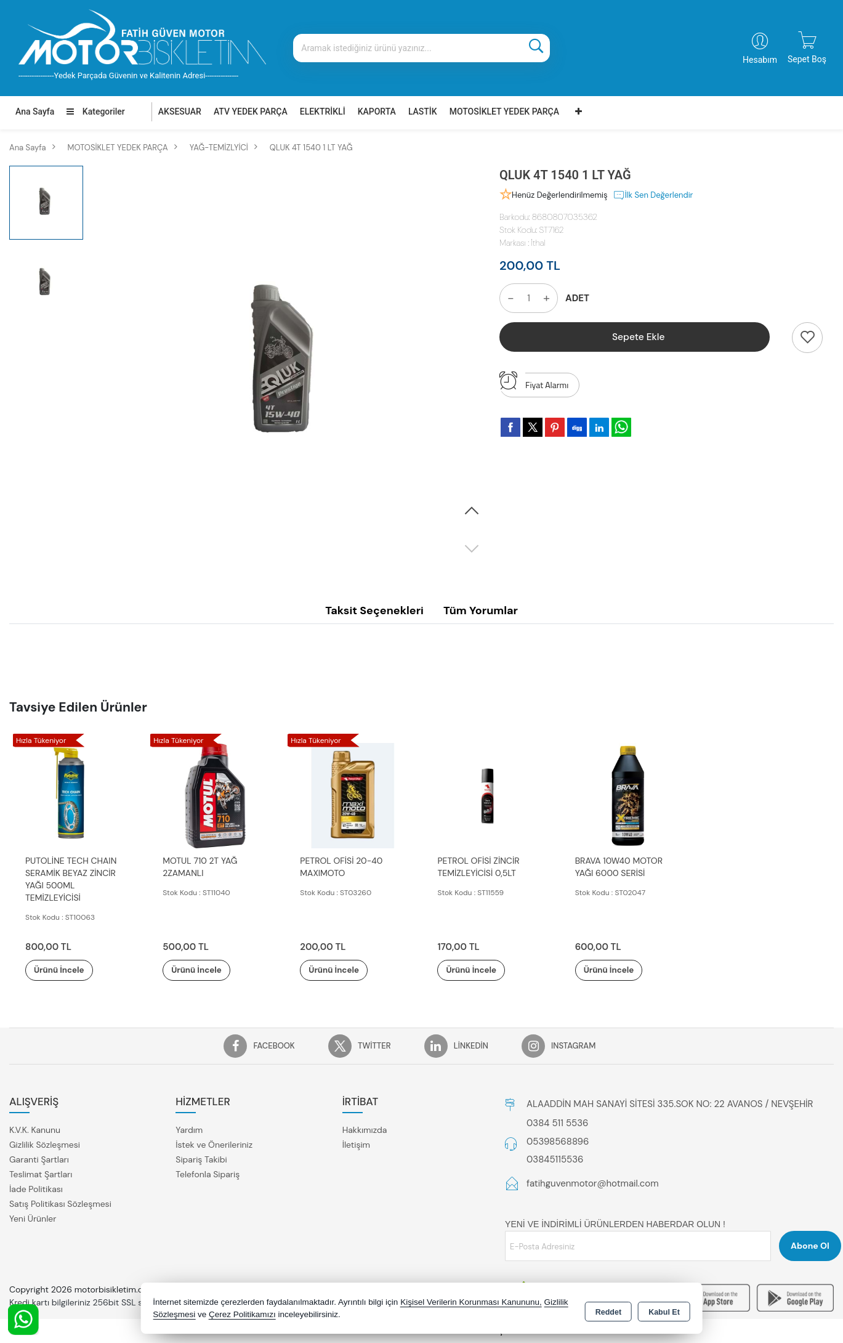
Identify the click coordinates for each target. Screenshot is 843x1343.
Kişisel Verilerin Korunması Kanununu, (471, 1302)
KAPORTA (377, 111)
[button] (471, 511)
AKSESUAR (179, 111)
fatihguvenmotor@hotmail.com (592, 1184)
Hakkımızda (364, 1130)
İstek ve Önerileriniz (213, 1145)
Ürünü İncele (67, 970)
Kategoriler (95, 111)
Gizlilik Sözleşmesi (44, 1145)
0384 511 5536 (557, 1124)
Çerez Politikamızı (242, 1315)
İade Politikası (36, 1189)
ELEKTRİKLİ (322, 111)
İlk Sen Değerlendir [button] (653, 195)
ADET (577, 298)
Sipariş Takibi (201, 1160)
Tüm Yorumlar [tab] (480, 610)
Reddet (608, 1309)
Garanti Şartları (39, 1160)
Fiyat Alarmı (533, 382)
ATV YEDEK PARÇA (251, 111)
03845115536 (554, 1160)
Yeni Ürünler (32, 1219)
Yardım (189, 1130)
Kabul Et (664, 1309)
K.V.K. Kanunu (34, 1130)
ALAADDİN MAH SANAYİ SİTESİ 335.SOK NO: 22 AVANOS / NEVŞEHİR (669, 1104)
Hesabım (760, 60)
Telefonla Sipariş (207, 1174)
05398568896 (557, 1142)
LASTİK (422, 111)
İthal (538, 242)
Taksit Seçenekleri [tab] (374, 610)
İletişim (356, 1145)
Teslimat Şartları (40, 1174)
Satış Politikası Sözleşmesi (60, 1204)
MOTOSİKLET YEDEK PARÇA (504, 111)
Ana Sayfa (34, 111)
